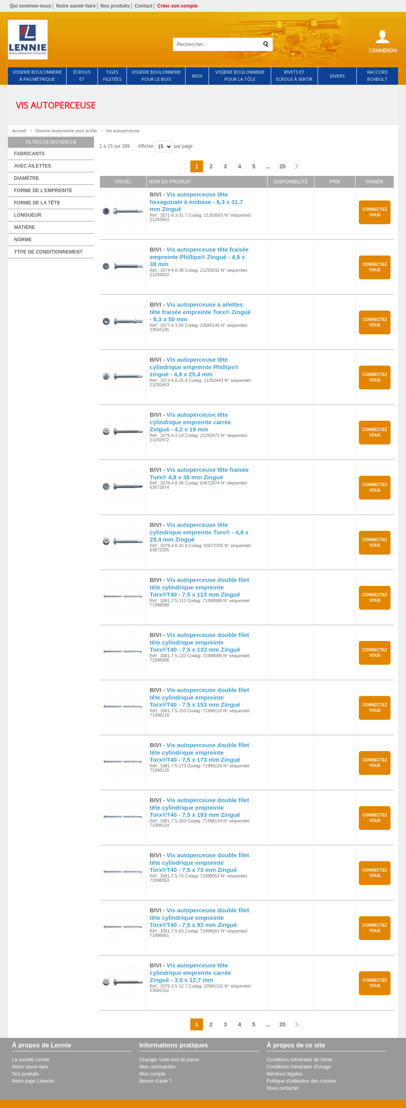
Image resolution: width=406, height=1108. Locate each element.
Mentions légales (284, 1074)
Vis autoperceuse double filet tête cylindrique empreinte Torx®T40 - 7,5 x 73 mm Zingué (199, 862)
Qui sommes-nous (30, 6)
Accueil (19, 130)
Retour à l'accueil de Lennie (85, 39)
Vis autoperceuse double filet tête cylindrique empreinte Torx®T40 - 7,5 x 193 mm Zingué (199, 807)
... (268, 166)
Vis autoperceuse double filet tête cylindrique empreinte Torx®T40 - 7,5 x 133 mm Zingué (199, 642)
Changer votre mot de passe (169, 1059)
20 (282, 166)
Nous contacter (282, 1088)
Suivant (296, 166)
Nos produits (115, 6)
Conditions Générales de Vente (299, 1059)
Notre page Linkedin (33, 1081)
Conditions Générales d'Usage (298, 1067)
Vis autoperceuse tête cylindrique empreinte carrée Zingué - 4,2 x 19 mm (190, 422)
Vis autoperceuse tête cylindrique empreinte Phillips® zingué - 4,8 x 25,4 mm (194, 367)
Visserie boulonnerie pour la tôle (66, 130)
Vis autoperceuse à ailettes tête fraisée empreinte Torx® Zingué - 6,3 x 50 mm (200, 312)
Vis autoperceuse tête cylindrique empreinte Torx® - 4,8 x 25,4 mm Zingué (199, 532)
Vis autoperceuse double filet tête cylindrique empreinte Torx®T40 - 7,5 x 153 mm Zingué (199, 697)
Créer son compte (177, 6)
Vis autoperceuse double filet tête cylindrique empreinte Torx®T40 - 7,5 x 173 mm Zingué (199, 752)
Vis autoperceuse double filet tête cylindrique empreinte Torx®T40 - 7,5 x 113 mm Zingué (199, 587)
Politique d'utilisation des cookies (301, 1081)
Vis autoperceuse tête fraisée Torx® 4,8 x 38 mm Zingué (199, 473)
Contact (144, 6)
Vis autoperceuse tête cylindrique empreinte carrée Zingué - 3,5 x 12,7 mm (190, 973)
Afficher (145, 146)
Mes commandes (157, 1067)
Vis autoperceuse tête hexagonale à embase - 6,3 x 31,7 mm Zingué (196, 202)
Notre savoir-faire (76, 6)
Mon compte (152, 1074)
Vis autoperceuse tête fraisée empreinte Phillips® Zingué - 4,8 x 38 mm (199, 257)
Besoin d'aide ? (155, 1081)
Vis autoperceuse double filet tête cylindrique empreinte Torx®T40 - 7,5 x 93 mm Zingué (199, 918)
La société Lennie (30, 1059)
